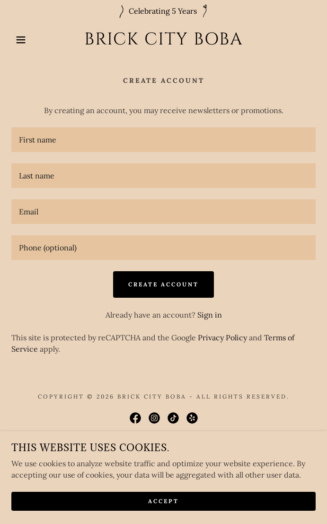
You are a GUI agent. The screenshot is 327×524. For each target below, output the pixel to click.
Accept (163, 501)
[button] (21, 39)
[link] (163, 39)
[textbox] (163, 139)
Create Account (163, 284)
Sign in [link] (209, 315)
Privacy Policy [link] (222, 337)
